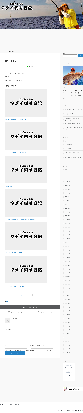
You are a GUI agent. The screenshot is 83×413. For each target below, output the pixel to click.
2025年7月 (67, 215)
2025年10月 (67, 204)
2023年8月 (67, 303)
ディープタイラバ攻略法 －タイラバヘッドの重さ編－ (19, 119)
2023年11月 (67, 291)
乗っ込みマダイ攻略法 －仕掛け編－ (73, 123)
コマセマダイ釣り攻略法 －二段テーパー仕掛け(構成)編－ (20, 219)
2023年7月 (67, 307)
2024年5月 (67, 269)
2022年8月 (67, 348)
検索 (64, 53)
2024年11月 (67, 246)
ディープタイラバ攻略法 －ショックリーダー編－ (74, 153)
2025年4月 (67, 227)
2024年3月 (67, 276)
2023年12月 (67, 288)
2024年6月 (67, 265)
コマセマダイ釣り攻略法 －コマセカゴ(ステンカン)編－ (73, 119)
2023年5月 (67, 314)
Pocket (22, 66)
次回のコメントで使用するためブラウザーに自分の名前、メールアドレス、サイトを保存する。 (28, 352)
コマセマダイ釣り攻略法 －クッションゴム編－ (73, 113)
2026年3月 (67, 185)
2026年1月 (67, 193)
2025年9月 (67, 208)
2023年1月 (67, 329)
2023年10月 (67, 295)
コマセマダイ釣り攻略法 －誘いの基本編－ (16, 152)
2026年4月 (67, 181)
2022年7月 (67, 352)
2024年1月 (67, 284)
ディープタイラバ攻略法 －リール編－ (15, 286)
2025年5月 (67, 223)
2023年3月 (67, 322)
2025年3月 (67, 231)
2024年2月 (67, 280)
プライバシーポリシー (9, 404)
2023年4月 (67, 318)
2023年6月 (67, 310)
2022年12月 (67, 333)
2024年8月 (67, 257)
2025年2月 (67, 234)
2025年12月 (67, 196)
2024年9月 (67, 253)
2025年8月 (67, 212)
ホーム (1, 404)
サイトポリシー (18, 404)
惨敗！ (66, 141)
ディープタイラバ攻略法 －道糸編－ (73, 157)
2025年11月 (67, 200)
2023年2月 (67, 326)
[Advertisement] (41, 39)
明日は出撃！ (8, 186)
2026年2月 (67, 189)
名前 (5, 347)
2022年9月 (67, 345)
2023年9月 (67, 299)
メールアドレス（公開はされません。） (38, 347)
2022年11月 (67, 337)
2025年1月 (67, 238)
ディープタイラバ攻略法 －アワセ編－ (14, 252)
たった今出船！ (68, 144)
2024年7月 (67, 261)
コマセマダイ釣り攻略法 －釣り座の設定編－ (73, 128)
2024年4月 (67, 272)
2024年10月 (67, 250)
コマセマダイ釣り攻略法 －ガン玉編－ (74, 109)
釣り (7, 301)
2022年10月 (67, 341)
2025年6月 (67, 219)
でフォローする (16, 312)
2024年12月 (67, 242)
